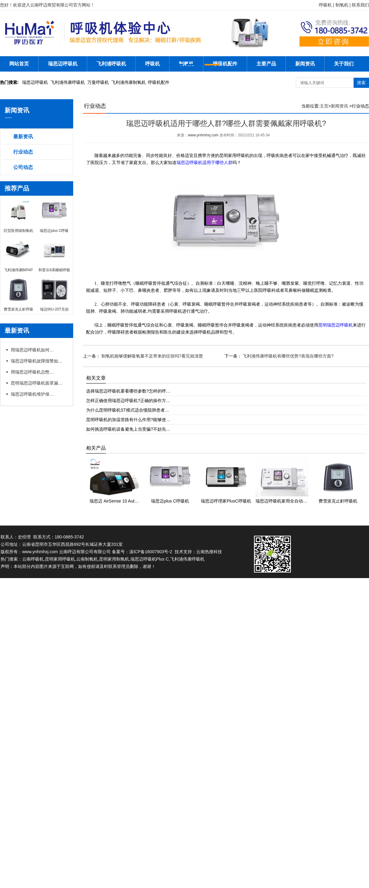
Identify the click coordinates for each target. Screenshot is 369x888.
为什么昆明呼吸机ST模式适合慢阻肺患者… (127, 410)
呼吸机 (152, 63)
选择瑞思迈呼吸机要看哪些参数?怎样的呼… (128, 391)
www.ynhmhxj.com (203, 135)
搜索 (361, 82)
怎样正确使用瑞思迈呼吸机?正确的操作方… (128, 400)
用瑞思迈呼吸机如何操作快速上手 (32, 349)
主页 (324, 106)
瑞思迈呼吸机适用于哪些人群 (204, 162)
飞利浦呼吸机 (111, 63)
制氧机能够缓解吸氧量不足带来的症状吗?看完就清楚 (151, 356)
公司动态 (23, 167)
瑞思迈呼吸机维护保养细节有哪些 (32, 394)
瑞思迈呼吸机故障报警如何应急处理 (38, 360)
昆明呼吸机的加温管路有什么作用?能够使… (128, 419)
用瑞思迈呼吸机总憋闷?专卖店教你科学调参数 (32, 372)
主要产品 (266, 63)
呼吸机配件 (225, 63)
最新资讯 (23, 136)
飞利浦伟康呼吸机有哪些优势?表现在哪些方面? (288, 356)
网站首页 (19, 63)
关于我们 (344, 63)
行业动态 (23, 152)
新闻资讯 (305, 63)
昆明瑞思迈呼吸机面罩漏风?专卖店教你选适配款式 (38, 383)
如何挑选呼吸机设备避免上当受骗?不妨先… (128, 429)
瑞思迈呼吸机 (62, 63)
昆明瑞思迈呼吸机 (335, 325)
